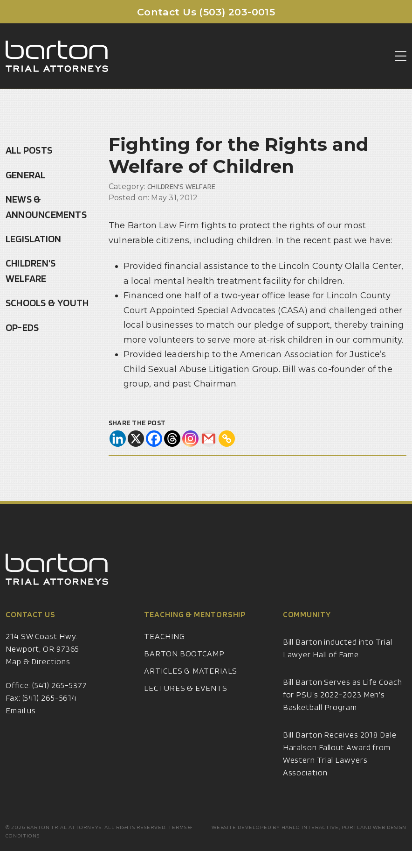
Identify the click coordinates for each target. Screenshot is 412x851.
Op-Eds (22, 327)
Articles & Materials (190, 682)
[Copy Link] (227, 438)
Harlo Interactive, (311, 826)
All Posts (29, 150)
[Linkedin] (118, 438)
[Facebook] (154, 438)
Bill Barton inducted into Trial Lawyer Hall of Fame (337, 659)
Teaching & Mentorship (195, 626)
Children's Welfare (30, 270)
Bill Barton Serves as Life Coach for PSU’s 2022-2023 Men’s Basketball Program (342, 706)
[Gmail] (208, 438)
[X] (136, 438)
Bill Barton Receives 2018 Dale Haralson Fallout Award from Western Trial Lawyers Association (340, 765)
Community (307, 626)
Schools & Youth (47, 302)
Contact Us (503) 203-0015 (206, 12)
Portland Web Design (374, 826)
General (26, 175)
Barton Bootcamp (184, 665)
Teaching (164, 648)
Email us (21, 722)
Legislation (33, 238)
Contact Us (30, 626)
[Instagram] (190, 438)
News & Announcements (46, 206)
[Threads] (172, 438)
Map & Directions (38, 673)
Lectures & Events (185, 699)
